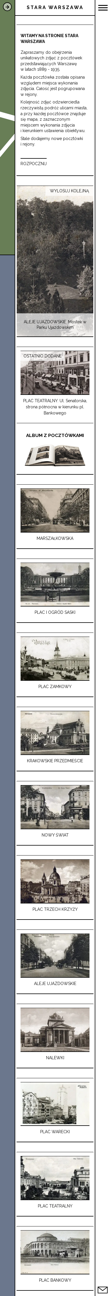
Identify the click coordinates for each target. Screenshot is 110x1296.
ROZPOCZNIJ (34, 164)
